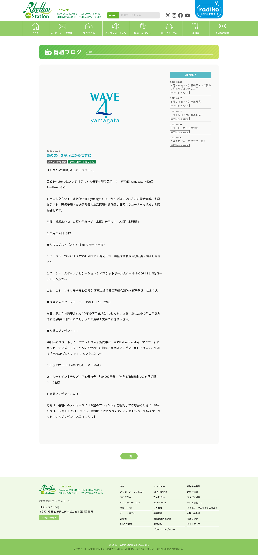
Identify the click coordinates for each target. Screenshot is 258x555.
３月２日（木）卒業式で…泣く (188, 141)
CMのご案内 (126, 524)
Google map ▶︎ (49, 517)
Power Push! (160, 502)
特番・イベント (127, 507)
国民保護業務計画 (162, 518)
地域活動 (158, 524)
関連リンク (192, 518)
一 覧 (129, 456)
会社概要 (158, 507)
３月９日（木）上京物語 (184, 127)
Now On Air (159, 486)
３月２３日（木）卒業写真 (185, 101)
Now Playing (160, 491)
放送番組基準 (193, 486)
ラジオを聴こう (194, 502)
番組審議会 (192, 491)
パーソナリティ (127, 513)
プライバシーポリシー (165, 529)
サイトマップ (193, 524)
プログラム (125, 497)
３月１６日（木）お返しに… (186, 114)
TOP (122, 486)
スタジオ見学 (193, 497)
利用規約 (162, 548)
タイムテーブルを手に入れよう (202, 507)
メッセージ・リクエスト (132, 491)
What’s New (160, 497)
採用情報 (158, 513)
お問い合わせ (193, 513)
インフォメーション (130, 502)
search (113, 15)
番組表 (123, 518)
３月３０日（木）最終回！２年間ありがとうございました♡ (190, 87)
